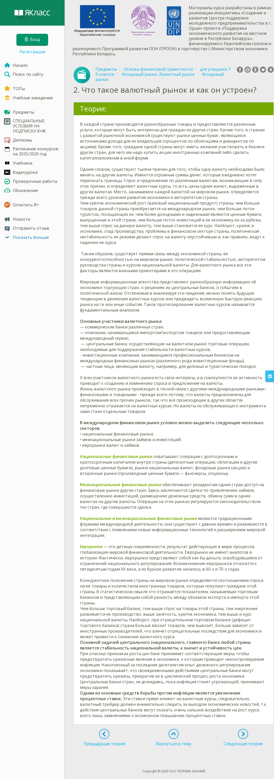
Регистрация (32, 51)
